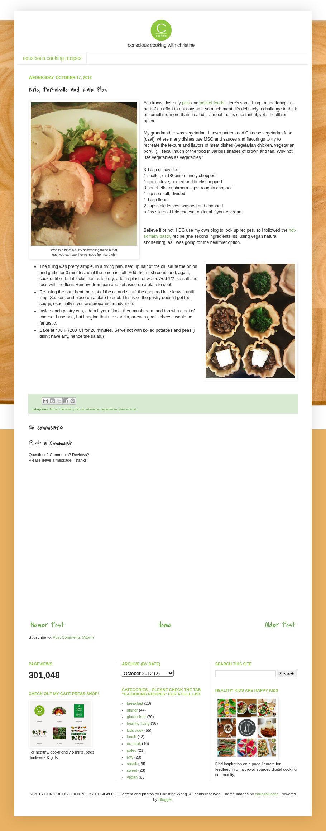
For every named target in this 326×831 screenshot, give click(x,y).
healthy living (138, 723)
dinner (53, 409)
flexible (66, 409)
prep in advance (86, 409)
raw (130, 757)
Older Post (280, 625)
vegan (132, 777)
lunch (131, 737)
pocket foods (212, 102)
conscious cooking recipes (52, 58)
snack (132, 763)
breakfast (135, 703)
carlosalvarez (266, 794)
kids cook (135, 730)
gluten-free (136, 716)
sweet (132, 770)
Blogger (165, 799)
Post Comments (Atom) (73, 637)
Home (165, 625)
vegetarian (109, 409)
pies (186, 102)
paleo (131, 750)
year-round (127, 409)
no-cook (134, 743)
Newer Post (47, 625)
